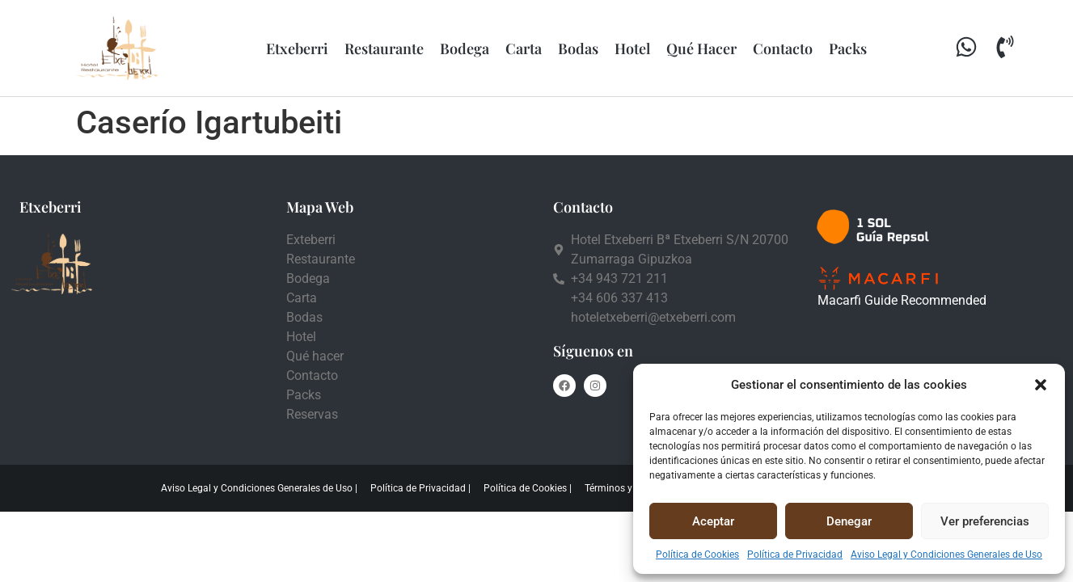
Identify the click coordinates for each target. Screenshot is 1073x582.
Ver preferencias (984, 521)
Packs (848, 48)
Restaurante (384, 48)
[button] (1041, 385)
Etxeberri (297, 48)
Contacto (783, 48)
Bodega (464, 48)
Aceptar (713, 521)
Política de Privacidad (795, 554)
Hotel (632, 48)
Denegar (849, 521)
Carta (523, 48)
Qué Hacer (701, 48)
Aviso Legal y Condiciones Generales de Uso (946, 554)
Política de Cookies (697, 554)
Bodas (578, 48)
